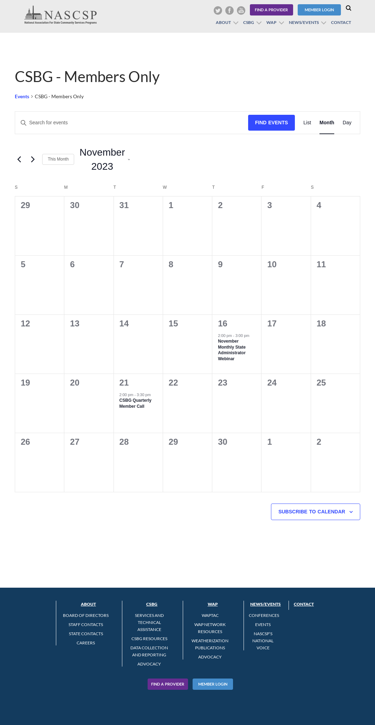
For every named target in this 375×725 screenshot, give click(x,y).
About (223, 22)
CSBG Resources (149, 638)
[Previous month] (19, 159)
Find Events (271, 122)
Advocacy (149, 664)
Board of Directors (86, 615)
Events (22, 96)
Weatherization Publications (210, 644)
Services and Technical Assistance (149, 622)
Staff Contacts (86, 624)
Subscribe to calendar (311, 511)
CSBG (248, 22)
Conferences (264, 615)
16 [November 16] (222, 323)
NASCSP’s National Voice (262, 640)
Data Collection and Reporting (149, 651)
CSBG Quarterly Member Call (135, 403)
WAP (271, 22)
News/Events (304, 22)
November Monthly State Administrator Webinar (232, 350)
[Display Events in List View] (307, 123)
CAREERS (86, 642)
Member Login (319, 9)
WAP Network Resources (210, 628)
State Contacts (86, 633)
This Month (58, 159)
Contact (341, 22)
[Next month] (32, 159)
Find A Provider (167, 684)
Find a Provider (271, 9)
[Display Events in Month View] (326, 123)
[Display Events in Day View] (347, 123)
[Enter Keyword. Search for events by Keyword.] (131, 123)
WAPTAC (210, 615)
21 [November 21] (124, 382)
